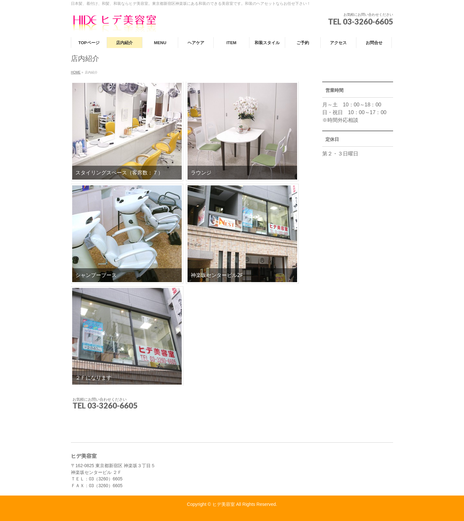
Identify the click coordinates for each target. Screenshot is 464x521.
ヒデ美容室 (223, 504)
